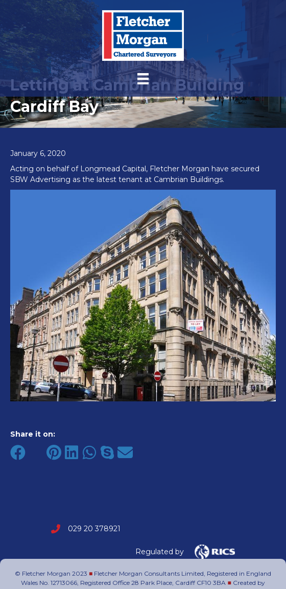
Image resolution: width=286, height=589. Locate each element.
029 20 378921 (94, 528)
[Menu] (143, 78)
